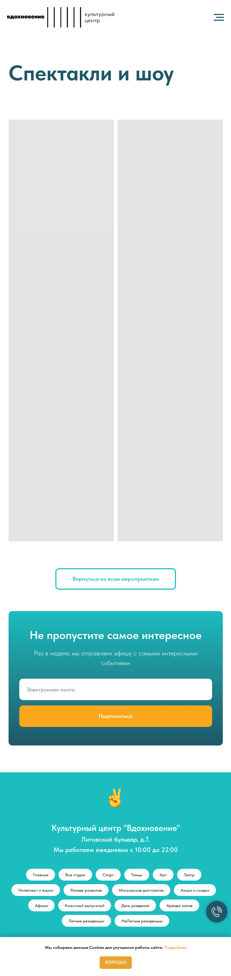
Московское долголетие (141, 890)
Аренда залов (179, 905)
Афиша (41, 905)
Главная (40, 874)
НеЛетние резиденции (141, 920)
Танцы (136, 874)
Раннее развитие (86, 890)
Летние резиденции (86, 920)
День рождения (135, 905)
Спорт (108, 874)
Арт (163, 874)
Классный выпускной (84, 905)
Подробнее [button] (175, 947)
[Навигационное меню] (219, 17)
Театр (189, 874)
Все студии (75, 874)
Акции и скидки (195, 890)
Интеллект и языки (35, 890)
